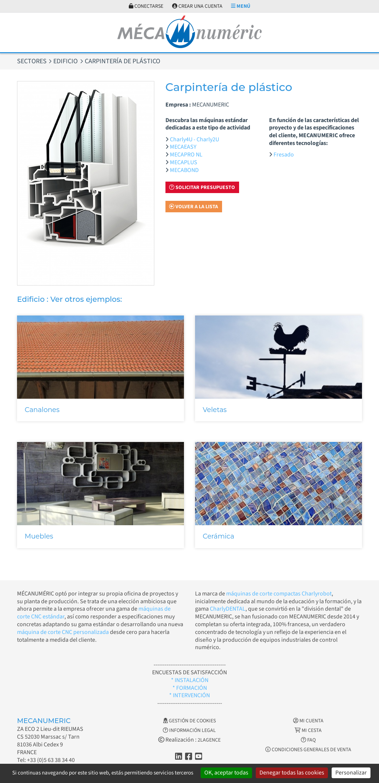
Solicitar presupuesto (202, 187)
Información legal (189, 730)
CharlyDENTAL (227, 609)
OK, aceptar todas (226, 773)
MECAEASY (183, 147)
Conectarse (146, 6)
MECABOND (184, 170)
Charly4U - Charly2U (194, 139)
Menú (240, 6)
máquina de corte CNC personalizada (63, 632)
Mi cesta (308, 730)
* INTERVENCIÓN (189, 695)
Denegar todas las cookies (291, 773)
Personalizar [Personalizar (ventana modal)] (351, 773)
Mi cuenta (308, 721)
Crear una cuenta (197, 6)
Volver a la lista (193, 206)
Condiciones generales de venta (308, 749)
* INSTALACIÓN (189, 680)
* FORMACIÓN (189, 688)
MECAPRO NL (186, 155)
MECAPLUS (183, 162)
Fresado (284, 155)
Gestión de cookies (189, 721)
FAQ (308, 740)
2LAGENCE (209, 740)
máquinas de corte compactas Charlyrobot (279, 594)
